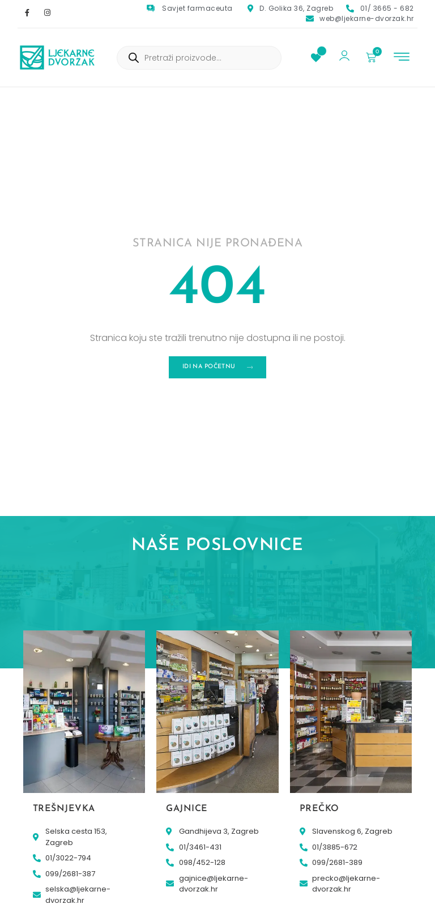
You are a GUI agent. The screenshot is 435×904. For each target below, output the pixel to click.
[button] (401, 58)
